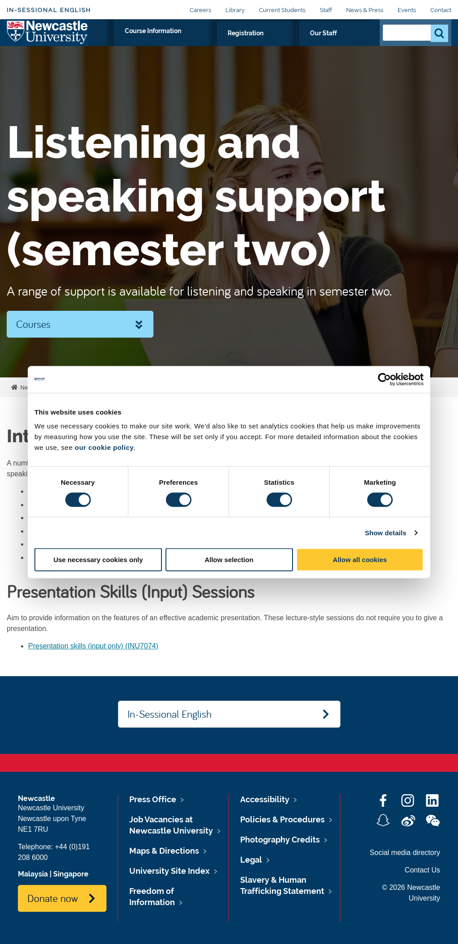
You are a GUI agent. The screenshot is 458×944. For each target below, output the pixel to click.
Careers (200, 10)
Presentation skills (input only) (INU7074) (93, 646)
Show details (386, 532)
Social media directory (405, 852)
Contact (440, 10)
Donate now (52, 898)
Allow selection (228, 559)
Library (235, 10)
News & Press (364, 10)
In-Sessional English (49, 10)
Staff (326, 10)
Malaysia (33, 874)
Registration (299, 43)
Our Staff (350, 43)
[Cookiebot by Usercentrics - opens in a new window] (384, 379)
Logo (48, 41)
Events (407, 10)
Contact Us (422, 870)
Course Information (230, 43)
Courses (33, 323)
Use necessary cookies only (98, 559)
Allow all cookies (360, 559)
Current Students (282, 10)
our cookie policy (104, 447)
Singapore (71, 874)
